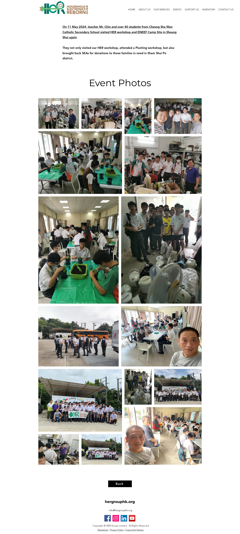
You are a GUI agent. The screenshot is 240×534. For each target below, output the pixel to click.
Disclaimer (103, 529)
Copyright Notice (135, 529)
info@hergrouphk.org (120, 510)
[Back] (120, 483)
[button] (177, 9)
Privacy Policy (117, 529)
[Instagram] (115, 518)
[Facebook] (107, 518)
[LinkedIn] (124, 518)
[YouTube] (132, 518)
